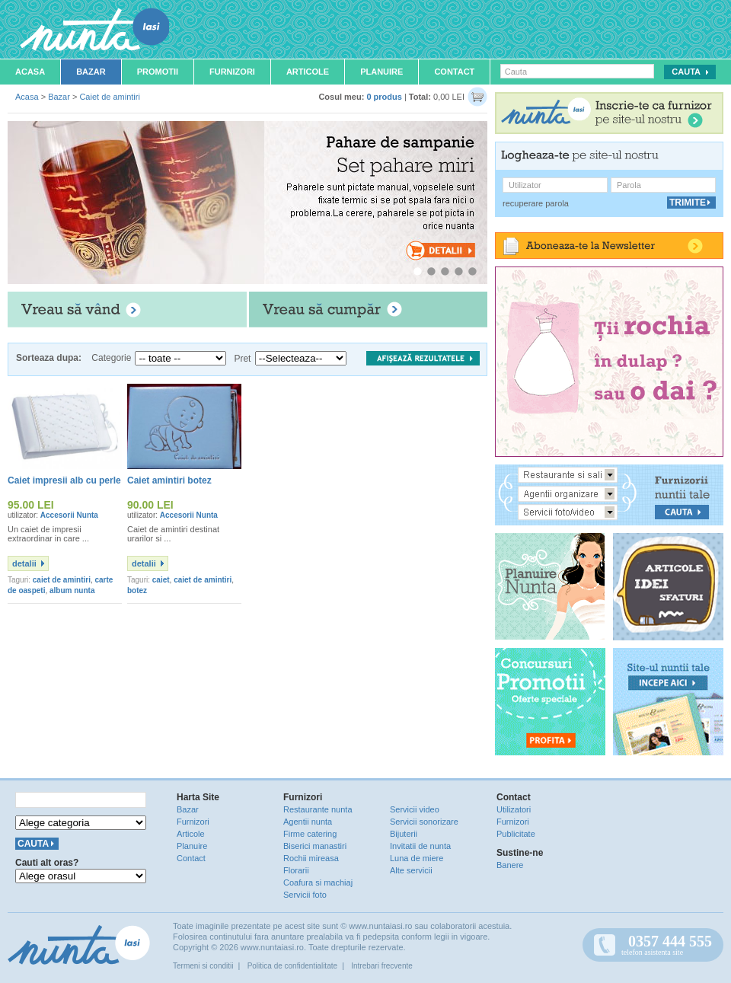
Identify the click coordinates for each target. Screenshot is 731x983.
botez (137, 590)
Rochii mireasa (311, 858)
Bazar (91, 71)
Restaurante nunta (318, 809)
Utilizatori (513, 809)
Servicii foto (305, 894)
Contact (454, 71)
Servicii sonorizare (424, 821)
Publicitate (515, 833)
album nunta (71, 590)
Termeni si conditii (203, 966)
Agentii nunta (307, 821)
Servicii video (414, 809)
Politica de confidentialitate (292, 966)
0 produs (383, 96)
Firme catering (310, 833)
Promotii (157, 71)
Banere (509, 865)
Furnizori (232, 71)
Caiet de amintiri (109, 96)
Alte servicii (411, 870)
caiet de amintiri (62, 580)
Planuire (381, 71)
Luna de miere (416, 858)
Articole (307, 71)
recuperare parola (536, 203)
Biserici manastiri (314, 846)
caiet (161, 580)
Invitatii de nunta (420, 846)
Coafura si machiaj (318, 882)
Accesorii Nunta (69, 515)
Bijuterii (403, 833)
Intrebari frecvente (382, 966)
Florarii (296, 870)
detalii (24, 563)
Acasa (30, 71)
